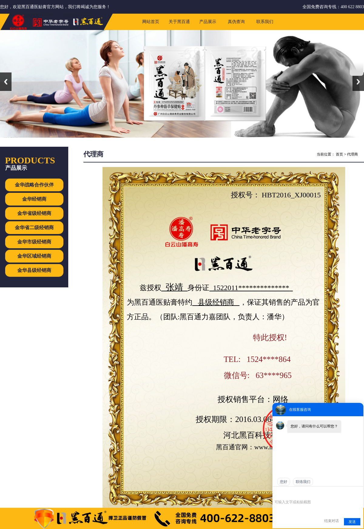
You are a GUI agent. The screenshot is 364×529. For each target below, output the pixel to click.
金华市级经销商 (34, 241)
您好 (283, 482)
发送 (352, 522)
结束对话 (331, 521)
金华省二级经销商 (34, 227)
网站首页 (150, 21)
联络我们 (303, 482)
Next (358, 81)
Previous (6, 81)
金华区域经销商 (34, 256)
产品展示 (207, 21)
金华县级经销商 (34, 270)
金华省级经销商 (34, 213)
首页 (339, 154)
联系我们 (264, 21)
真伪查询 (236, 21)
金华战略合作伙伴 (34, 184)
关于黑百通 (179, 21)
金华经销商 (34, 199)
